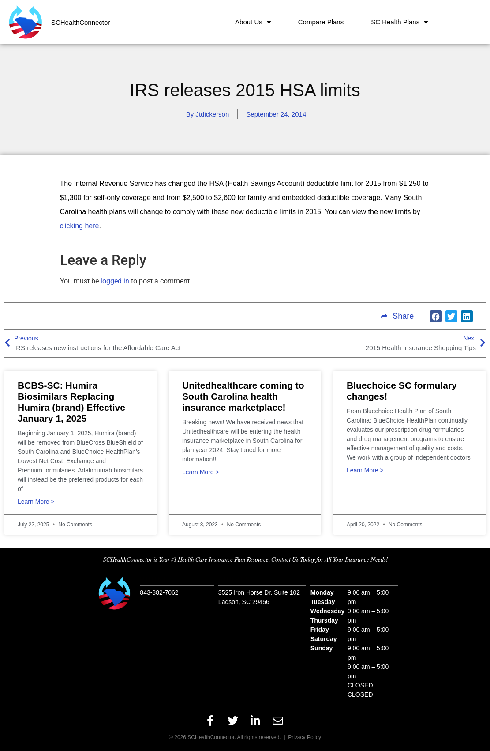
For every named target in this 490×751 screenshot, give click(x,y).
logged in (115, 281)
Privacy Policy (304, 737)
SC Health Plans (399, 22)
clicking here (79, 226)
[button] (436, 316)
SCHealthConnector (80, 22)
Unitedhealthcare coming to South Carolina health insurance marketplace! (243, 396)
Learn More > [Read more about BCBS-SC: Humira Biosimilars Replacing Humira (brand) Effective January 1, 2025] (36, 501)
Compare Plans (321, 22)
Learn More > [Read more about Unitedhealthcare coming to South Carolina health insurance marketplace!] (200, 472)
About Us (253, 22)
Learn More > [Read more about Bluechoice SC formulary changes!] (365, 470)
